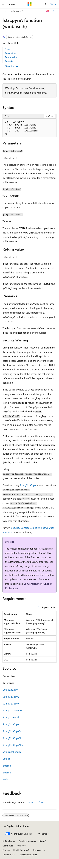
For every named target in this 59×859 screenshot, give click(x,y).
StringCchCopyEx (12, 731)
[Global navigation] (3, 4)
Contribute (8, 845)
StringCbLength (11, 717)
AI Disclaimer (9, 841)
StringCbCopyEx (11, 696)
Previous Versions (27, 841)
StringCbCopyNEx (12, 710)
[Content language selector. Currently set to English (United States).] (17, 826)
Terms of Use (39, 850)
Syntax (8, 48)
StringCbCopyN (11, 703)
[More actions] (53, 11)
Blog (41, 841)
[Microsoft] (30, 4)
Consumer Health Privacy (15, 850)
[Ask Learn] (48, 11)
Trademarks (8, 854)
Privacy (20, 845)
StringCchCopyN (12, 738)
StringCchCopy (13, 92)
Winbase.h (16, 11)
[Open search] (45, 4)
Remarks (9, 61)
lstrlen (6, 779)
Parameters (10, 53)
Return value (11, 57)
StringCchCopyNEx (13, 744)
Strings (6, 758)
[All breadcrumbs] (5, 11)
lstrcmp (7, 765)
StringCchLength (12, 751)
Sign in (53, 4)
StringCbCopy (10, 689)
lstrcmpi (7, 772)
